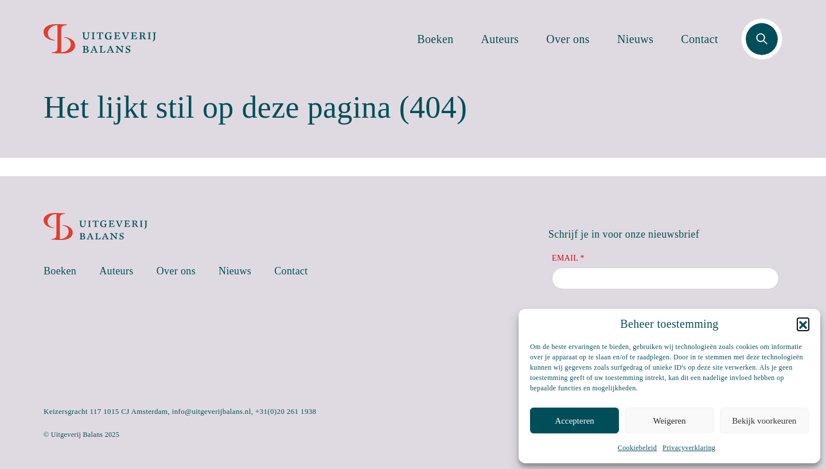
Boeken (435, 39)
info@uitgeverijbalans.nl (211, 411)
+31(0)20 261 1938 (286, 411)
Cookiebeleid (637, 448)
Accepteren (574, 420)
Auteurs (500, 39)
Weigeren (669, 420)
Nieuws (635, 39)
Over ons (568, 39)
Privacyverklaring (689, 448)
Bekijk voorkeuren (764, 420)
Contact (699, 39)
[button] (803, 324)
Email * (568, 258)
